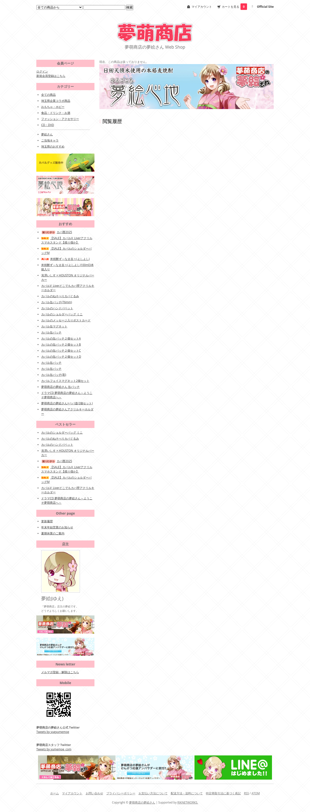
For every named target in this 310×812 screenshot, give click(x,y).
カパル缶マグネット (54, 326)
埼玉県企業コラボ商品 (55, 101)
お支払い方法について (153, 793)
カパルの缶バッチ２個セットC (61, 350)
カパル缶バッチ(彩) (53, 375)
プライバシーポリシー (120, 793)
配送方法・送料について (187, 793)
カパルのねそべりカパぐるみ (60, 296)
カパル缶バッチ (51, 332)
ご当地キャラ (50, 140)
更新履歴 (47, 521)
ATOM (255, 793)
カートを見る (234, 7)
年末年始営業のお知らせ (57, 527)
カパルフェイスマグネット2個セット (65, 381)
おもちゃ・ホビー (52, 107)
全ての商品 (48, 95)
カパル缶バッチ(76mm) (56, 302)
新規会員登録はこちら (50, 76)
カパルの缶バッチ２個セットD (61, 356)
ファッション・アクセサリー (60, 119)
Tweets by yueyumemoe (52, 732)
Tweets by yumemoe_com (53, 749)
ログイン (42, 71)
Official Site (265, 7)
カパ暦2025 (56, 232)
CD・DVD (47, 125)
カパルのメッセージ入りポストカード (66, 320)
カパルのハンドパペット (57, 308)
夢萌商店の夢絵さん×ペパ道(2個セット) (67, 403)
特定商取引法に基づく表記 (223, 793)
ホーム (54, 793)
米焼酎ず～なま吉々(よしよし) (65, 259)
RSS (246, 793)
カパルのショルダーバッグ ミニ (62, 314)
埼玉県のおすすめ (52, 146)
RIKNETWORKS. (187, 802)
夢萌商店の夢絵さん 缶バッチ (60, 387)
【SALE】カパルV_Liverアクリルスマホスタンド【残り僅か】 (66, 240)
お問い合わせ (94, 793)
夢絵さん (47, 134)
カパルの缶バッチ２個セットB (61, 344)
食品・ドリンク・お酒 (55, 113)
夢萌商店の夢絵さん (142, 802)
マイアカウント (202, 7)
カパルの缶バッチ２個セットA (61, 338)
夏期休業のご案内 (52, 533)
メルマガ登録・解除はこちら (60, 672)
